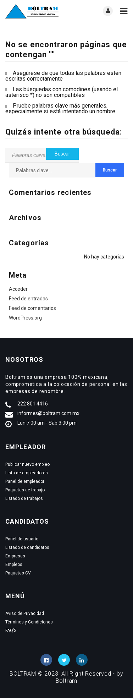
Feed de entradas (28, 298)
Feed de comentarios (32, 308)
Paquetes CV (18, 573)
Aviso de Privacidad (24, 613)
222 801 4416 (32, 404)
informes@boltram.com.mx (48, 413)
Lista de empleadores (26, 472)
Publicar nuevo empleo (27, 464)
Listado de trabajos (24, 498)
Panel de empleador (24, 481)
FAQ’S (10, 630)
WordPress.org (25, 318)
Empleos (13, 564)
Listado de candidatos (27, 547)
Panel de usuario (21, 538)
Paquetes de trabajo (25, 489)
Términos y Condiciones (29, 622)
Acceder (18, 289)
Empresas (15, 556)
